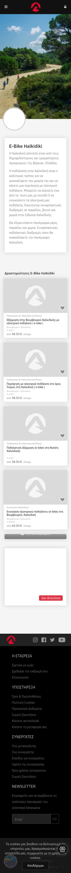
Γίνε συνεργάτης (23, 752)
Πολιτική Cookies (23, 702)
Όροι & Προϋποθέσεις (26, 696)
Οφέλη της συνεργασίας (28, 764)
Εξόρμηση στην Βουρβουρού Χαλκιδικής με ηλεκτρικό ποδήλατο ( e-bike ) (33, 321)
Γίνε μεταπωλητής (24, 746)
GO (55, 819)
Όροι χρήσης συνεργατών (29, 770)
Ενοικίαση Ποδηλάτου (18, 507)
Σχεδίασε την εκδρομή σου (30, 671)
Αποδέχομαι (35, 865)
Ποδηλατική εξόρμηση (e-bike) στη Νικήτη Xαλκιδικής (32, 449)
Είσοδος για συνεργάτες (28, 758)
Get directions (50, 598)
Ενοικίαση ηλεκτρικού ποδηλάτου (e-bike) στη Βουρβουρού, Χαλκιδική (35, 513)
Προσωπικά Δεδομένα (27, 709)
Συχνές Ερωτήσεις (24, 715)
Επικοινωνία (20, 677)
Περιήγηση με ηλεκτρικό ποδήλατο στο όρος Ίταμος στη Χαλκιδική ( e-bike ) (34, 385)
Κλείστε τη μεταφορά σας (29, 727)
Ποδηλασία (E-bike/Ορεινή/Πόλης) (24, 315)
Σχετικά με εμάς (23, 665)
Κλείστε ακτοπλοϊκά (25, 721)
